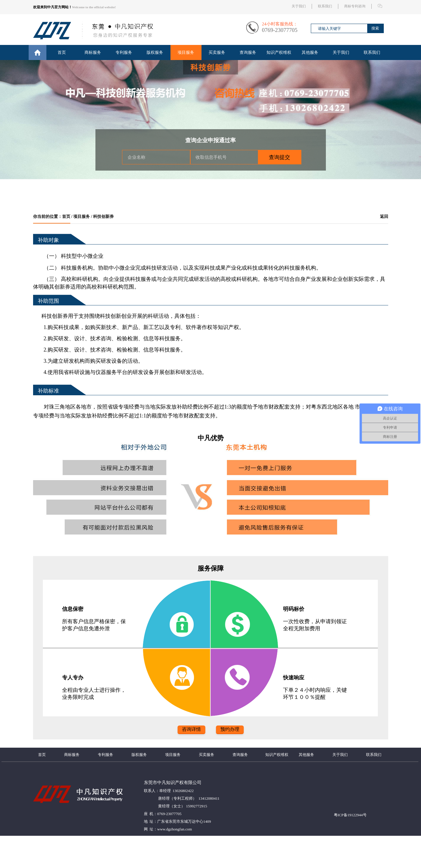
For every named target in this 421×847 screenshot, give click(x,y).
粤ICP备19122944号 (350, 815)
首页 (62, 52)
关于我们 (299, 6)
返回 (384, 216)
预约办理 (229, 729)
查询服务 (248, 52)
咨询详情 (191, 729)
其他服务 (310, 52)
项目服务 (186, 52)
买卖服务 (217, 52)
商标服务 (92, 52)
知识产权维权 (278, 52)
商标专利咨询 (354, 6)
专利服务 (124, 52)
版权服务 (155, 52)
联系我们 (325, 6)
